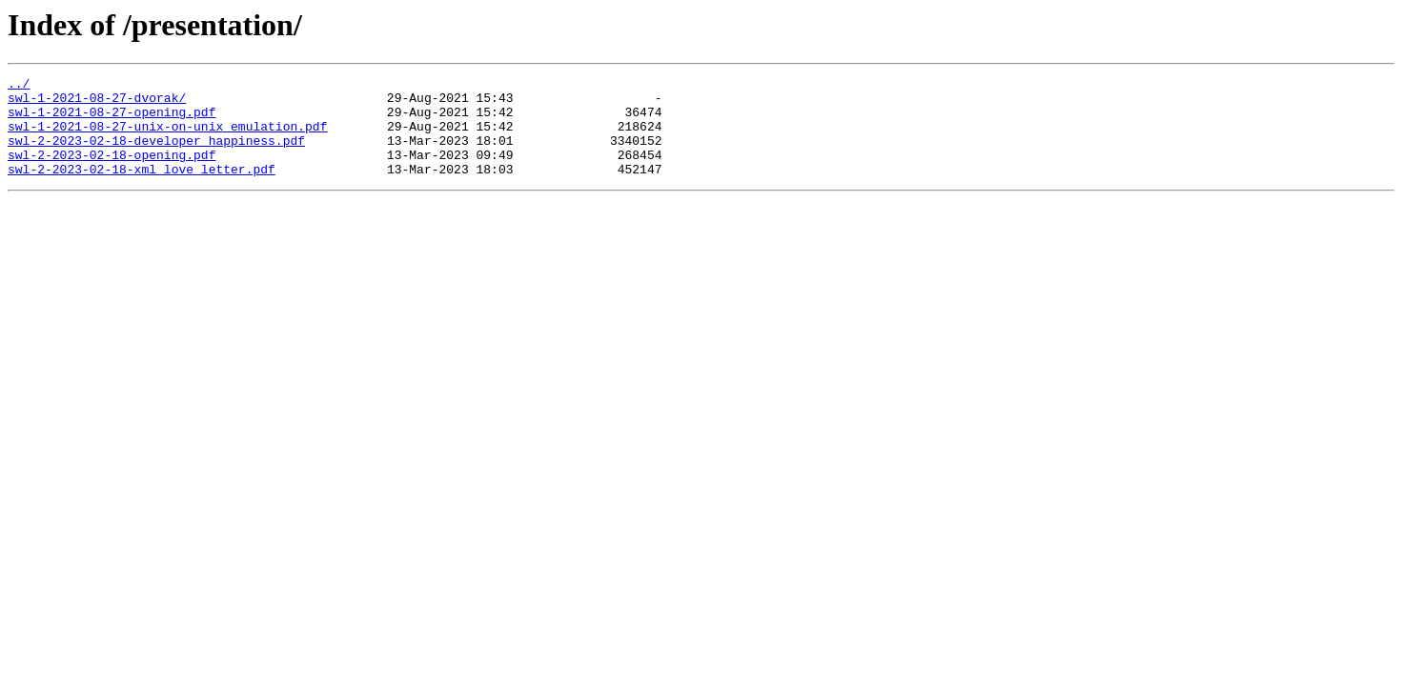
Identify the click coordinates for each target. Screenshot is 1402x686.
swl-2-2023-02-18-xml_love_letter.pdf (141, 188)
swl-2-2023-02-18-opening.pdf (111, 171)
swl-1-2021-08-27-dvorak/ (97, 102)
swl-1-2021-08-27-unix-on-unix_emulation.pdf (167, 137)
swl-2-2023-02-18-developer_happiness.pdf (156, 154)
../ (19, 85)
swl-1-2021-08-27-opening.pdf (111, 120)
